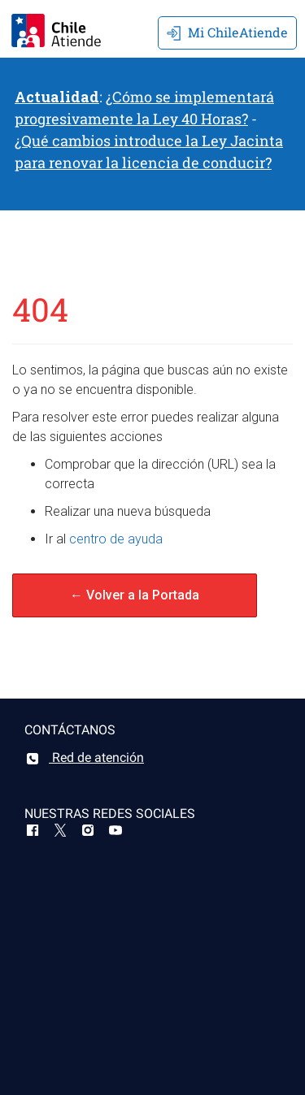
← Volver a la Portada (134, 595)
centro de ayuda (116, 539)
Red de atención (84, 757)
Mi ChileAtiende (227, 32)
